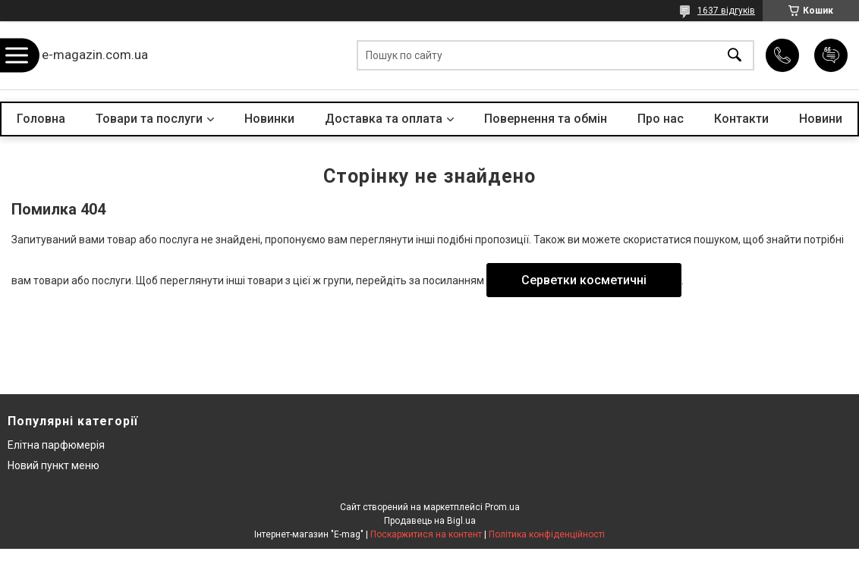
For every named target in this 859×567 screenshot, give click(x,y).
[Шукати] (734, 56)
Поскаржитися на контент (426, 534)
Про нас (660, 118)
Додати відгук (831, 55)
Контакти (741, 118)
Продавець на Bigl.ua (430, 520)
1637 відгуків (726, 10)
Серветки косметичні (584, 280)
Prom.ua (502, 507)
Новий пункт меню (53, 465)
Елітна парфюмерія (56, 445)
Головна (41, 118)
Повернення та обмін (545, 118)
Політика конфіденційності (547, 534)
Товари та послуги (149, 118)
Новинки (269, 118)
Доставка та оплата (383, 118)
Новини (820, 118)
